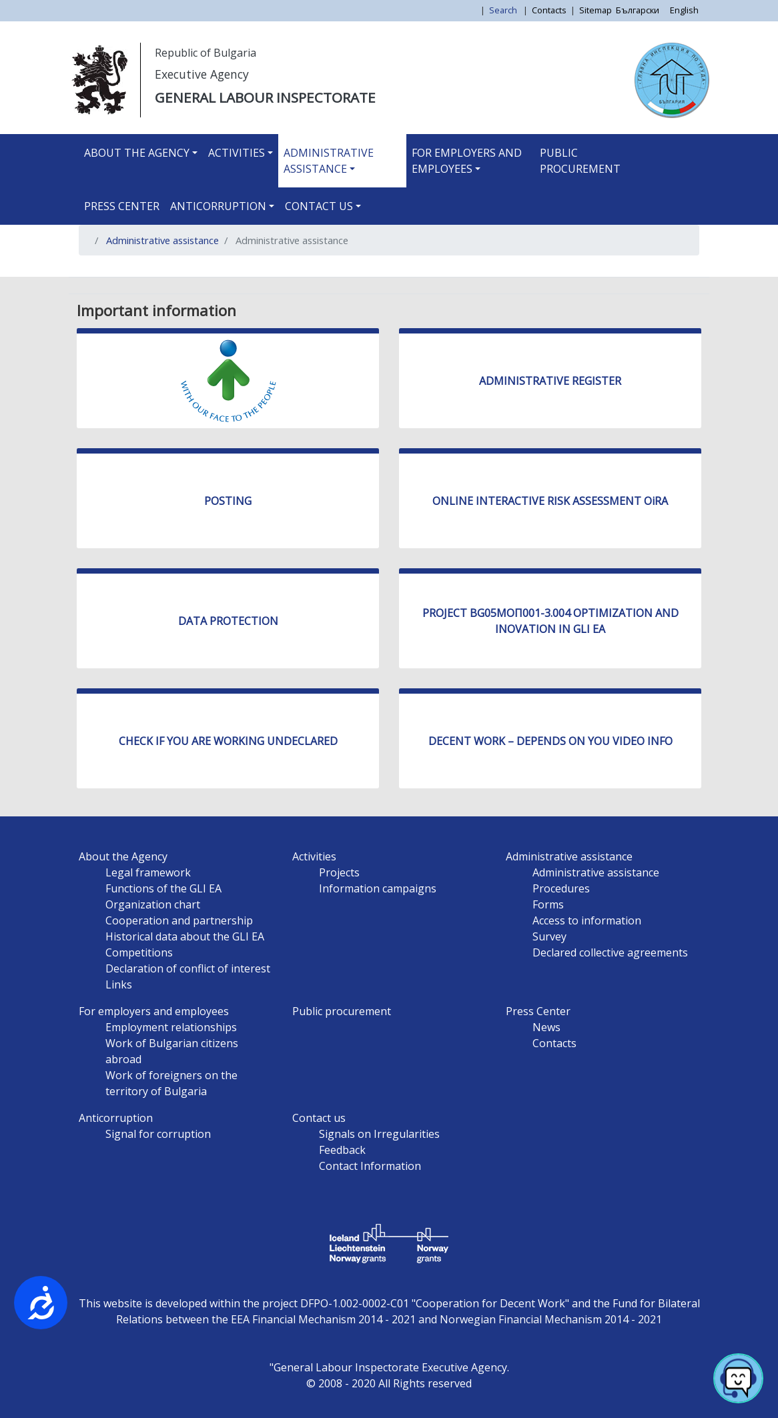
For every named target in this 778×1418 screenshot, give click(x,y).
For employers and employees (467, 160)
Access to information (586, 920)
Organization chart (152, 904)
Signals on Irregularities (379, 1134)
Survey (549, 936)
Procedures (561, 888)
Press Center (121, 206)
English (684, 10)
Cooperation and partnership (179, 920)
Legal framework (148, 872)
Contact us (319, 206)
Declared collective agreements (610, 952)
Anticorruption (218, 206)
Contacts (549, 10)
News (546, 1027)
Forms (548, 904)
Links (118, 984)
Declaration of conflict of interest (187, 968)
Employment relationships (171, 1027)
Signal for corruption (158, 1134)
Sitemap (595, 10)
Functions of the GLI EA (163, 888)
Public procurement (580, 160)
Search (504, 10)
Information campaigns (377, 888)
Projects (339, 872)
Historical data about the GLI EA (184, 936)
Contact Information (370, 1166)
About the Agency (136, 152)
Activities (236, 152)
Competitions (139, 952)
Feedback (342, 1150)
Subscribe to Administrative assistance (94, 271)
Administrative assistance (329, 160)
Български (637, 10)
